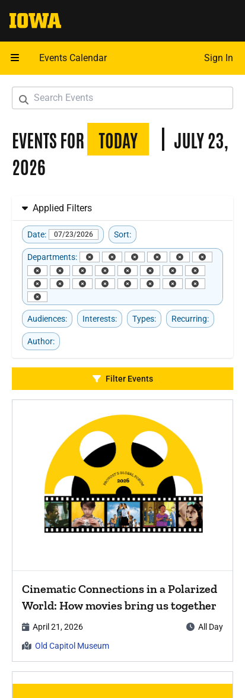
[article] (122, 530)
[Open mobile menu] (15, 58)
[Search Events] (122, 98)
